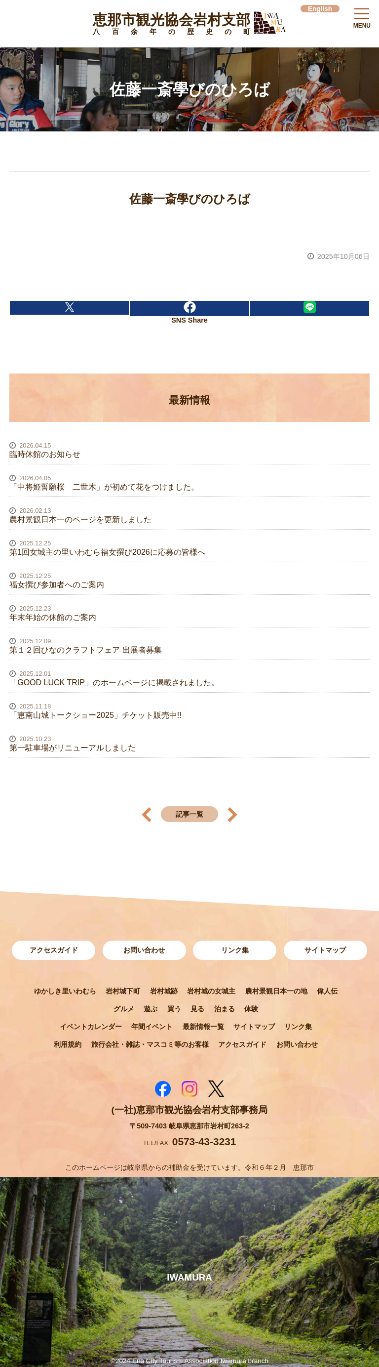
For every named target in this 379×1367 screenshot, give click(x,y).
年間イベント (152, 1027)
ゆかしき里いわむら (65, 991)
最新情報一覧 (203, 1027)
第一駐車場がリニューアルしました (72, 748)
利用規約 (67, 1044)
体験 (251, 1009)
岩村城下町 (123, 991)
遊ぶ (150, 1009)
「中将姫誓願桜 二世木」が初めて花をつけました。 (104, 487)
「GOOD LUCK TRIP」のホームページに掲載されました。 (114, 682)
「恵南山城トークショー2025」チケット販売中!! (95, 715)
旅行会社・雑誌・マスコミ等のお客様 (150, 1044)
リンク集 (235, 950)
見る (197, 1009)
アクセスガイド (54, 950)
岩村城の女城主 (211, 991)
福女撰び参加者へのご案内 (56, 584)
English (320, 8)
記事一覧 (189, 814)
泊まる (224, 1009)
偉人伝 (327, 991)
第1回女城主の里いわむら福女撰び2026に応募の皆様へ (107, 552)
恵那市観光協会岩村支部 (171, 26)
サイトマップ (325, 950)
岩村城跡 (164, 991)
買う (174, 1009)
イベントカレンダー (91, 1027)
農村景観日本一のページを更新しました (80, 519)
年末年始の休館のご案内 (52, 617)
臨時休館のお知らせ (44, 454)
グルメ (124, 1009)
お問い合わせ (144, 950)
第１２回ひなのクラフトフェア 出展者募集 (85, 650)
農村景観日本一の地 (276, 991)
